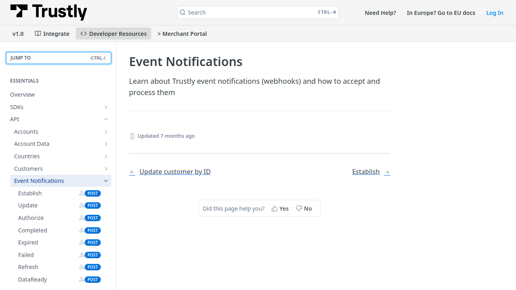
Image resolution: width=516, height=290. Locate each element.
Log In (495, 13)
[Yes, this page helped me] (280, 208)
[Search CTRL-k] (258, 12)
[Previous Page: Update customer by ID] (185, 172)
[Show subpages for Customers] (106, 169)
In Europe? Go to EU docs (441, 13)
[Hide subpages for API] (106, 119)
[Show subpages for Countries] (106, 156)
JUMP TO (58, 58)
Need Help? (380, 13)
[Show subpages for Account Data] (106, 144)
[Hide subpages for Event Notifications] (106, 181)
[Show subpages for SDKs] (106, 107)
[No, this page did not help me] (304, 208)
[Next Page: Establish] (371, 172)
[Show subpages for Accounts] (106, 131)
